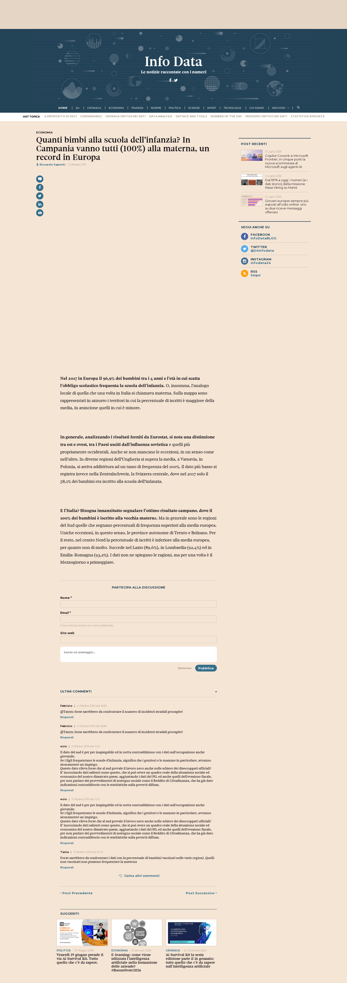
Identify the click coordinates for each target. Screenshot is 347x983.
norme (156, 108)
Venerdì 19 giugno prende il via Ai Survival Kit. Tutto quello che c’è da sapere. (80, 958)
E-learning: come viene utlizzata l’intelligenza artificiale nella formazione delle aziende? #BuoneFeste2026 (134, 962)
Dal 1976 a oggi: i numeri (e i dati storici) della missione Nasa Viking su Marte (286, 183)
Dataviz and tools (191, 116)
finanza (137, 108)
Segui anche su (255, 227)
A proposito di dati (60, 116)
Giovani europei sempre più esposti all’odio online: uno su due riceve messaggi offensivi (286, 206)
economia (116, 108)
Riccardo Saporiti (50, 164)
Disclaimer (185, 668)
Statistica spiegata (307, 116)
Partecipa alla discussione (138, 587)
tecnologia (232, 108)
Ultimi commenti (138, 691)
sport (211, 108)
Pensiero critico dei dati (266, 116)
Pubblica (206, 668)
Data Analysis (160, 116)
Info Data (173, 61)
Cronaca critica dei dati (125, 116)
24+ (78, 108)
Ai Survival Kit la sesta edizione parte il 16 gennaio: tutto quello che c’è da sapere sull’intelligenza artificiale (190, 960)
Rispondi (67, 717)
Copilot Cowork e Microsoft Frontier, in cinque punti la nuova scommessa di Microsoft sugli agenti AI (286, 161)
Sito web (67, 633)
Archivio (278, 108)
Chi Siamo (256, 108)
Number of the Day (226, 116)
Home (62, 108)
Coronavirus (91, 116)
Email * (65, 612)
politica (175, 108)
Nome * (66, 597)
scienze (194, 108)
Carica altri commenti (139, 876)
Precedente (76, 893)
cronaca (94, 108)
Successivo (201, 893)
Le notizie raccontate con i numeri (173, 72)
